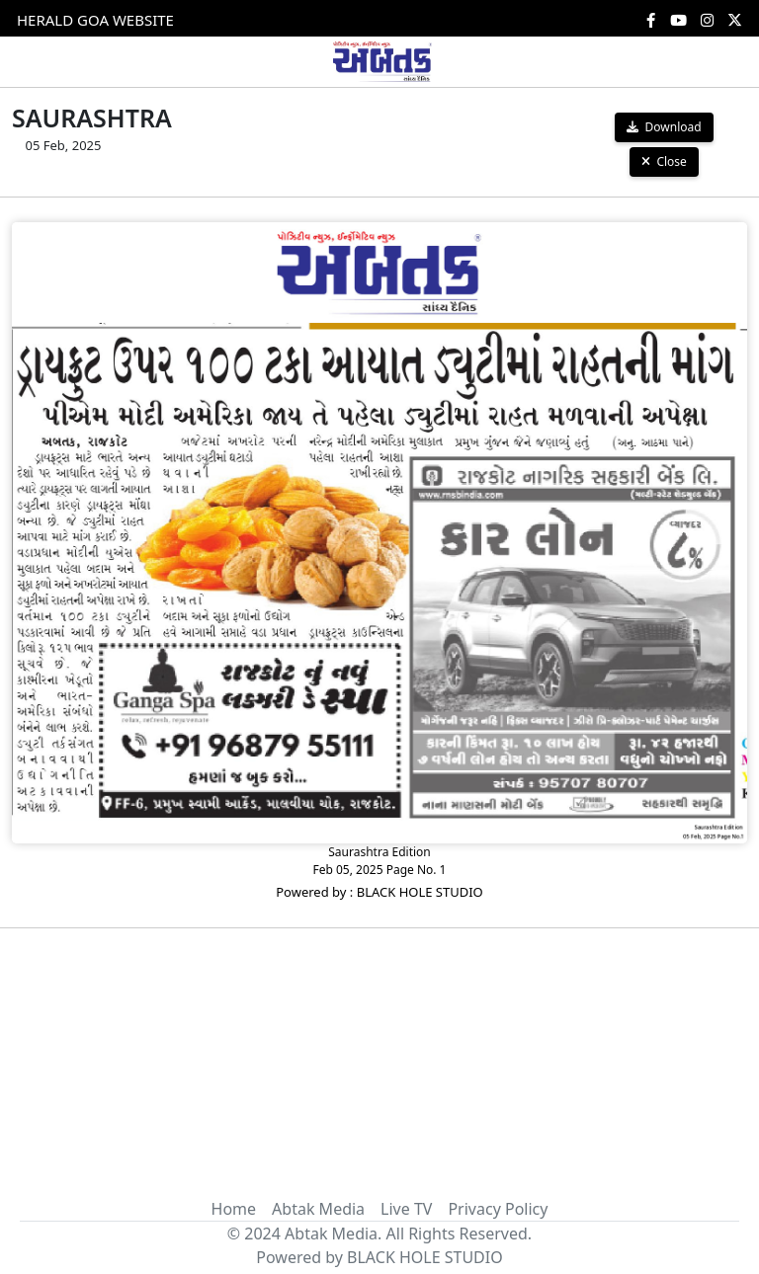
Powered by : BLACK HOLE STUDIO (379, 892)
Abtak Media (318, 1209)
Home (234, 1209)
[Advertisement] (379, 1051)
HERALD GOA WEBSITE (95, 20)
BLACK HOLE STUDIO (425, 1257)
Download (664, 127)
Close (664, 161)
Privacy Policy (498, 1209)
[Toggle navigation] (37, 61)
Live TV (406, 1209)
